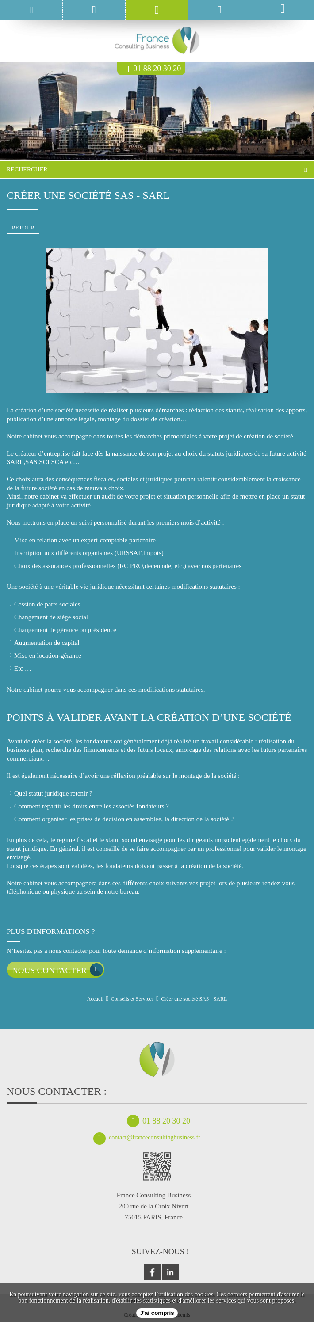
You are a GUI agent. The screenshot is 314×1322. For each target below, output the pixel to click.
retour (22, 227)
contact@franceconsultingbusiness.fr (146, 1138)
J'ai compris (157, 1313)
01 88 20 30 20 (151, 68)
